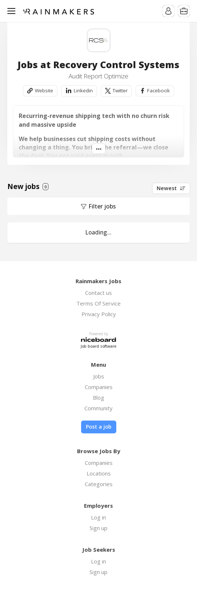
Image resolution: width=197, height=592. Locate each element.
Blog (98, 397)
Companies (99, 387)
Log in (98, 517)
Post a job (99, 426)
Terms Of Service (98, 303)
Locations (99, 473)
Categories (99, 484)
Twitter (120, 90)
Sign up (98, 528)
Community (98, 408)
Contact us (98, 292)
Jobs (98, 376)
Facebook (158, 90)
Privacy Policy (98, 314)
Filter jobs (102, 206)
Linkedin (83, 90)
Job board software (98, 346)
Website (44, 90)
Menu (12, 10)
